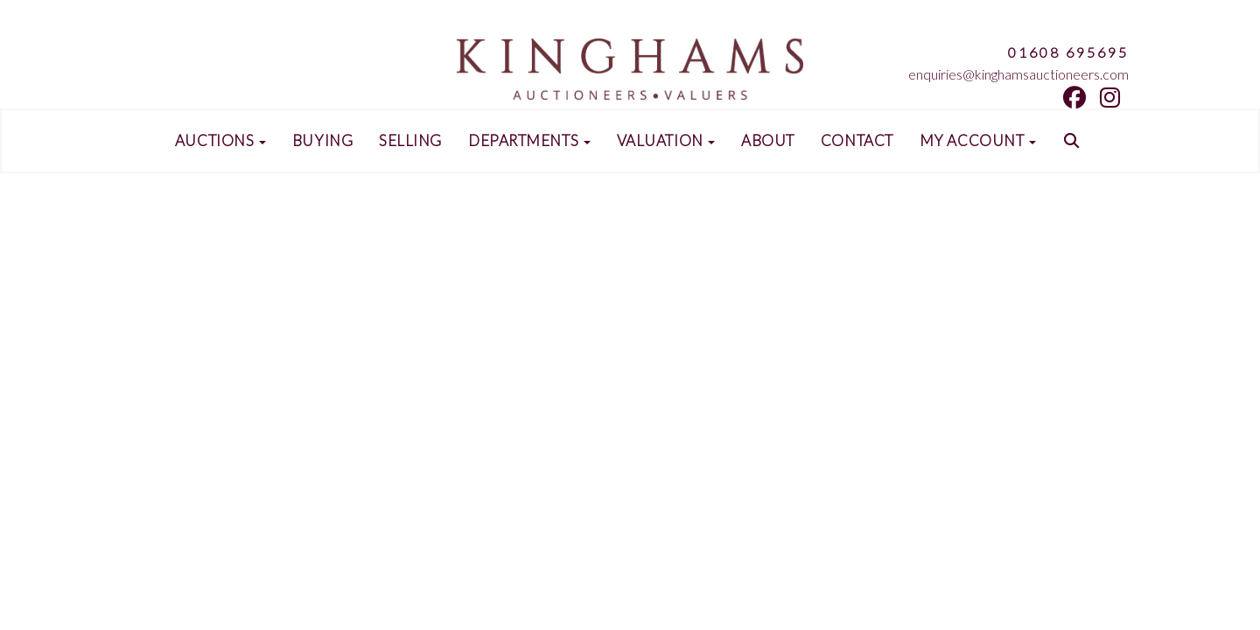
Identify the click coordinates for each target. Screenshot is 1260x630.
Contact (857, 141)
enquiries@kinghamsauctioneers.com (1018, 74)
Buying (322, 141)
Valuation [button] (666, 141)
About (767, 141)
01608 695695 (1068, 52)
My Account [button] (978, 141)
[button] (1073, 141)
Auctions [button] (220, 141)
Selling (410, 141)
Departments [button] (529, 141)
